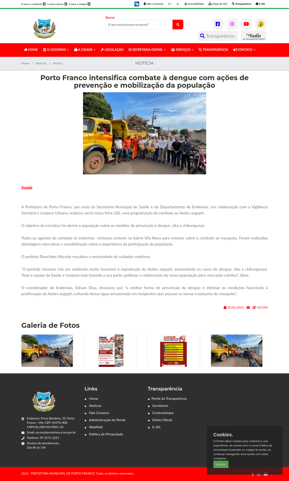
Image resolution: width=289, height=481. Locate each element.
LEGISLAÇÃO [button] (112, 49)
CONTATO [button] (244, 49)
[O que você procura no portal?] (177, 24)
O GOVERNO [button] (56, 49)
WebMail (94, 427)
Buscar (145, 22)
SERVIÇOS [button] (182, 49)
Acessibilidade (194, 3)
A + (170, 3)
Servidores (158, 405)
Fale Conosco (97, 413)
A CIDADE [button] (85, 49)
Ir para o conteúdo (33, 4)
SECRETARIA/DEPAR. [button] (147, 49)
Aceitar (221, 464)
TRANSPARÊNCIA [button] (213, 49)
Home (25, 63)
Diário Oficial (160, 420)
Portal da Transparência (167, 398)
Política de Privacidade (104, 434)
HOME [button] (31, 49)
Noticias (41, 63)
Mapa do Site (217, 3)
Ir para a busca (57, 4)
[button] (136, 3)
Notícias (93, 405)
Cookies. (223, 435)
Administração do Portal (105, 420)
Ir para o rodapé (79, 4)
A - (178, 3)
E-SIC (154, 427)
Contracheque (161, 413)
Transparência (218, 36)
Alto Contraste (153, 3)
